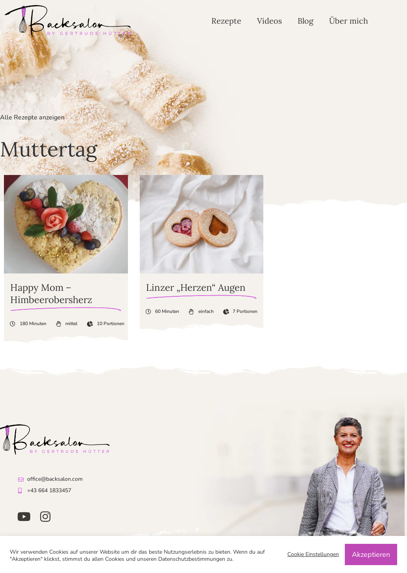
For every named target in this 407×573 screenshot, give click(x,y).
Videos (269, 21)
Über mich (348, 21)
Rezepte (226, 21)
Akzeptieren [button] (371, 554)
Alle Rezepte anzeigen (32, 117)
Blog (305, 21)
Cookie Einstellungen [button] (313, 554)
